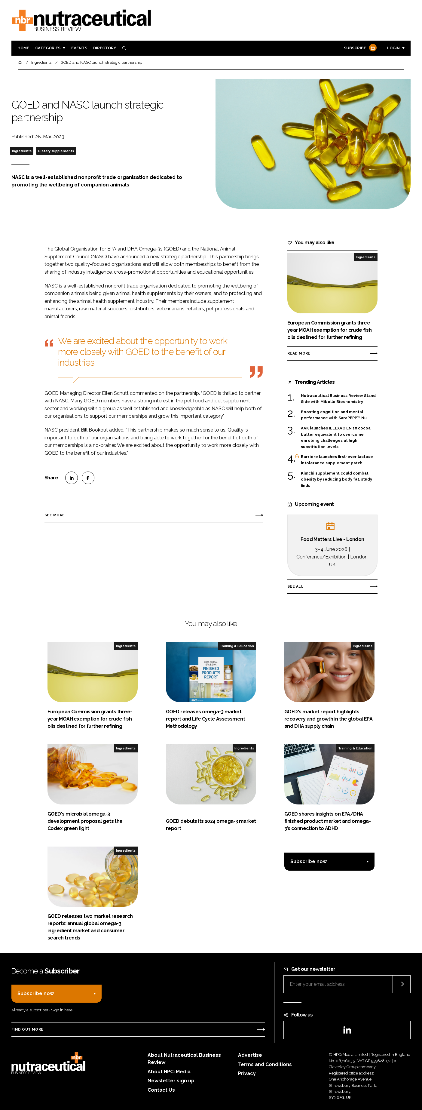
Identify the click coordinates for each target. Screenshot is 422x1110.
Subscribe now (308, 861)
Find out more (27, 1029)
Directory (104, 48)
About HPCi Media (169, 1072)
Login (393, 48)
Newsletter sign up (171, 1081)
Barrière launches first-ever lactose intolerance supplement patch (337, 460)
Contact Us (161, 1090)
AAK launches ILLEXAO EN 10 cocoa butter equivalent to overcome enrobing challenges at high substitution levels (336, 437)
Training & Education (237, 646)
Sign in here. (62, 1010)
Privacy (247, 1073)
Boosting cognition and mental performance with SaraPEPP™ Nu (334, 415)
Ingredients (22, 151)
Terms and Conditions (265, 1064)
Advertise (250, 1055)
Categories (47, 48)
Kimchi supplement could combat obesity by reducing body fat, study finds (336, 479)
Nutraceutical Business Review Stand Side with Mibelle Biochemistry (338, 398)
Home (23, 48)
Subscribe (359, 48)
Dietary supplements (56, 151)
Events (79, 48)
